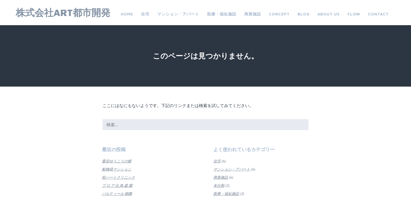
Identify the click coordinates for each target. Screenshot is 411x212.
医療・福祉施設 (221, 14)
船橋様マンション (116, 169)
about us (328, 14)
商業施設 (252, 14)
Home (127, 14)
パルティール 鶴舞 (117, 193)
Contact (378, 14)
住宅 (145, 14)
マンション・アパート (178, 14)
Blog (304, 14)
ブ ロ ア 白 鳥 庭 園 (117, 185)
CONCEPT (279, 14)
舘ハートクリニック (118, 177)
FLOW (354, 14)
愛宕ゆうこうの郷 (116, 160)
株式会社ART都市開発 (63, 12)
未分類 (218, 185)
